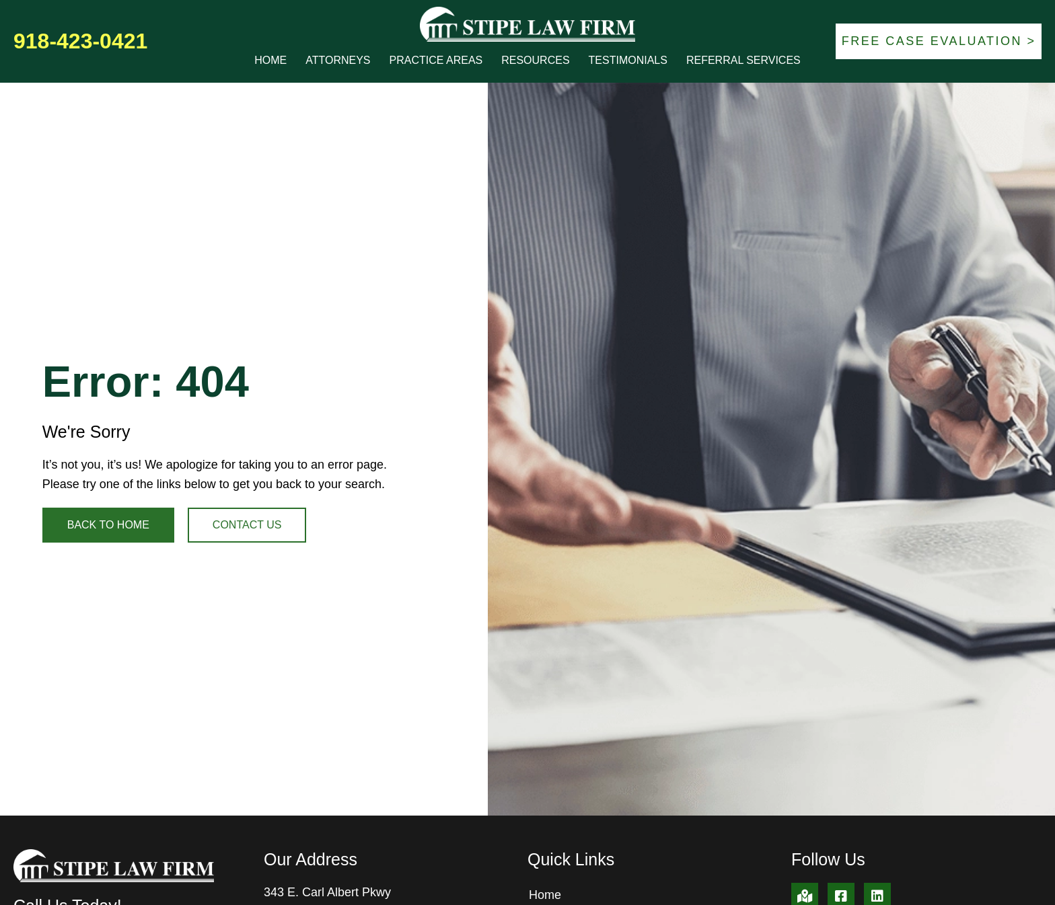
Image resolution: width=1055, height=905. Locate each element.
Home (270, 60)
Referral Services (743, 60)
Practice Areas (436, 60)
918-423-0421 (80, 41)
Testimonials (628, 60)
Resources (535, 60)
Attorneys (337, 60)
